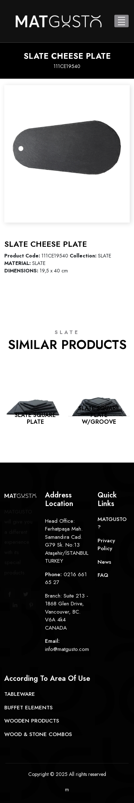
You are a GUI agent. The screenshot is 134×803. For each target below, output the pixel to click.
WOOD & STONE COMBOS (38, 734)
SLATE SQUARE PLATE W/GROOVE (98, 415)
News (104, 562)
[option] (67, 147)
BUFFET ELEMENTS (28, 707)
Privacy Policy (106, 545)
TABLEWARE (19, 694)
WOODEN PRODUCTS (31, 721)
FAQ (103, 575)
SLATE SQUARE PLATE (35, 418)
